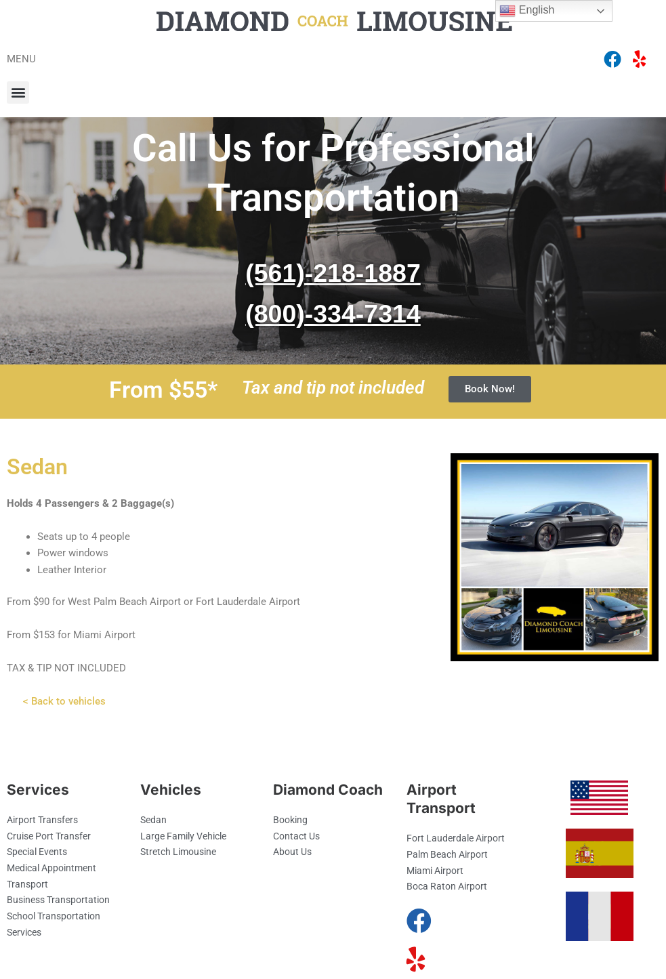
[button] (18, 92)
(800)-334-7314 (333, 317)
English (526, 11)
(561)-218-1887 (333, 276)
